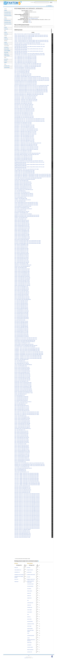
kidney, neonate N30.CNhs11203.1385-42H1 (22, 298)
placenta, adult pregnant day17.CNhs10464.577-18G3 (24, 392)
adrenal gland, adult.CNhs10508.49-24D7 (21, 180)
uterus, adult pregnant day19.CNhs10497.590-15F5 (23, 468)
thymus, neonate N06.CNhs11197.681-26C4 (22, 454)
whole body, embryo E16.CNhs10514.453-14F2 (22, 492)
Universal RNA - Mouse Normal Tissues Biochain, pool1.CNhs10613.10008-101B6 (28, 178)
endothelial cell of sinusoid (19, 574)
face (28, 614)
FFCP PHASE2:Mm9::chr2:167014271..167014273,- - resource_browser (11, 2)
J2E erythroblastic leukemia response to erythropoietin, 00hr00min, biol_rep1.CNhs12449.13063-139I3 (32, 77)
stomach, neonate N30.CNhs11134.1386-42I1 (22, 427)
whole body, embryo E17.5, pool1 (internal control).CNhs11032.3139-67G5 (27, 514)
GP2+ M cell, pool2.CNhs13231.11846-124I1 (22, 71)
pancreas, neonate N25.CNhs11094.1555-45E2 (22, 378)
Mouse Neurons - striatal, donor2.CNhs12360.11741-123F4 (24, 140)
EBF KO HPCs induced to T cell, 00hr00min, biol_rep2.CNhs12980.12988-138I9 (28, 66)
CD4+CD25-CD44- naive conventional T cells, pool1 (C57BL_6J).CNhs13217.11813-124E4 (29, 53)
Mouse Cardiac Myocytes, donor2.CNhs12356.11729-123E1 (24, 109)
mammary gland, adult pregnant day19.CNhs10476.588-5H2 (25, 341)
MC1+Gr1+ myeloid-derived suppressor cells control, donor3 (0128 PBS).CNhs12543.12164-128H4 (31, 91)
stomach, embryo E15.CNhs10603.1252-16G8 (22, 418)
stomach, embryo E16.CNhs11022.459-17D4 (22, 419)
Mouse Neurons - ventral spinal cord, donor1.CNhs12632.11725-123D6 (26, 146)
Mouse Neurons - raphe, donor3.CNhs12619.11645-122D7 (24, 137)
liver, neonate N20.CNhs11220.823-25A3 (21, 316)
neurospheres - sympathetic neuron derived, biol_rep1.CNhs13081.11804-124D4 (28, 355)
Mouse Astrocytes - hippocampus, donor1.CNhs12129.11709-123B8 (26, 99)
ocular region (29, 609)
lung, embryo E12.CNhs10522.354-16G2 (21, 321)
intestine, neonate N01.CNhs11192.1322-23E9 (22, 277)
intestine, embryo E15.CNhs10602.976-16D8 (22, 271)
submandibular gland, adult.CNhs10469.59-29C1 (23, 428)
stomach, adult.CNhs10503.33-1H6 (20, 415)
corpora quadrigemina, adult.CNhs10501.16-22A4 (23, 206)
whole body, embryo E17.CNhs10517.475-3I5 (22, 530)
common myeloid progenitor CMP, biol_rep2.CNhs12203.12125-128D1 (26, 203)
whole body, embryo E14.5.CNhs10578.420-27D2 (23, 489)
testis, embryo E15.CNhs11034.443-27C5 (21, 432)
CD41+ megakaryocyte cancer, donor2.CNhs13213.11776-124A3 (25, 57)
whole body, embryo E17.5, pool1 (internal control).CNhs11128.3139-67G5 (27, 521)
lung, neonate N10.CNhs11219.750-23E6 (21, 332)
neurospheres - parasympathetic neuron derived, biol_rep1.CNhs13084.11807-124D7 (29, 351)
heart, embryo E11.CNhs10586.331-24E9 (21, 244)
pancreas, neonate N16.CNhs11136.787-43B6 (22, 377)
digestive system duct (31, 579)
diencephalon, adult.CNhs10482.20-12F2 (21, 212)
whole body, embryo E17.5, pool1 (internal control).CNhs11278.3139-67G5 (27, 528)
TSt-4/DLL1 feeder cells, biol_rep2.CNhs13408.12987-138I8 (24, 171)
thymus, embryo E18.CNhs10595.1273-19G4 (22, 450)
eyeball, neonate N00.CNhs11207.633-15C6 (22, 225)
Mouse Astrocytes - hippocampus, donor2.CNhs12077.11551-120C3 (26, 100)
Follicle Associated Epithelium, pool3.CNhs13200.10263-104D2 (25, 68)
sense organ (29, 626)
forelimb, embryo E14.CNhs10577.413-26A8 (22, 234)
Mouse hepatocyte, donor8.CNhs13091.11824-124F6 (23, 159)
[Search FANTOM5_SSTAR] (42, 2)
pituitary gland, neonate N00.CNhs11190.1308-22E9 (23, 390)
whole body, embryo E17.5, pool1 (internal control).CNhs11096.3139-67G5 (27, 519)
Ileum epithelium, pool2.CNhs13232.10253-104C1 (23, 75)
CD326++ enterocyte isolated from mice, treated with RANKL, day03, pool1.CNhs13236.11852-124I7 (31, 40)
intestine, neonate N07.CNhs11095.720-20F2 (22, 280)
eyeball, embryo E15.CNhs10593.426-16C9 (22, 222)
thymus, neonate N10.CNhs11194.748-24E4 (22, 456)
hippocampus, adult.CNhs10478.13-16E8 (21, 263)
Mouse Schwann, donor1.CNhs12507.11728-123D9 (23, 150)
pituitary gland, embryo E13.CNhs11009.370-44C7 (23, 383)
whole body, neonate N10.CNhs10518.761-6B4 (22, 537)
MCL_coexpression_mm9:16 (33, 18)
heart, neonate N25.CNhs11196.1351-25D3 (22, 261)
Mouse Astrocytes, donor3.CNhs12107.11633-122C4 (23, 103)
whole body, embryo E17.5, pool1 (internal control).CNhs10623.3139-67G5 (27, 501)
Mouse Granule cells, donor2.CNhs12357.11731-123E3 (24, 113)
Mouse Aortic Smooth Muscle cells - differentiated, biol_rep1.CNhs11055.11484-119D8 (29, 93)
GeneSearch (32, 2)
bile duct (28, 567)
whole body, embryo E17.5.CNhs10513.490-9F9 (23, 529)
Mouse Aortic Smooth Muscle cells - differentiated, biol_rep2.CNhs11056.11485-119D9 (29, 94)
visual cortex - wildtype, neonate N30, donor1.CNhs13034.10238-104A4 (27, 478)
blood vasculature (30, 649)
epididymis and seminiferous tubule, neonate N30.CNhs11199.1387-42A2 (27, 216)
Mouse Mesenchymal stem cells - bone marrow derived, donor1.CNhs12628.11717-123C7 (29, 118)
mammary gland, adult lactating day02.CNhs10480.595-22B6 (25, 340)
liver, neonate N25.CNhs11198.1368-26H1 (22, 317)
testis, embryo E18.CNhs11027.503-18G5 (21, 436)
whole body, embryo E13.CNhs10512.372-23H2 (22, 488)
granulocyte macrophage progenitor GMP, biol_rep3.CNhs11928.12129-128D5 (28, 243)
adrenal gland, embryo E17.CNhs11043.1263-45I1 (23, 184)
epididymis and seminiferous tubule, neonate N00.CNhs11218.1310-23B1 (27, 215)
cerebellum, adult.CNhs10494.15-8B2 (21, 198)
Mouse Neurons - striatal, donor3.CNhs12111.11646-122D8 (24, 141)
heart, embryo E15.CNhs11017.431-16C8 (21, 249)
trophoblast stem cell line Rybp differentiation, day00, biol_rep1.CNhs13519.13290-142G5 (30, 465)
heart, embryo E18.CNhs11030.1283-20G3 (22, 253)
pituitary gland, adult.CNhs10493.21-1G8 (21, 381)
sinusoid (28, 576)
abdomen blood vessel (31, 574)
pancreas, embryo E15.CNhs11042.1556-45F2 (22, 368)
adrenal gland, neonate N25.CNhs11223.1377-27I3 (23, 188)
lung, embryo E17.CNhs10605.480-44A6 (21, 326)
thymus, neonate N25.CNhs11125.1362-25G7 (22, 459)
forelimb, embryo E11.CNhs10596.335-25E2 (22, 230)
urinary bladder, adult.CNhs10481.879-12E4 (22, 466)
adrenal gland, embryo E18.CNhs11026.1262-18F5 (23, 185)
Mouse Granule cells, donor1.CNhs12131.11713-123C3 (24, 112)
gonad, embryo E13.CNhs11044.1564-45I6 (22, 239)
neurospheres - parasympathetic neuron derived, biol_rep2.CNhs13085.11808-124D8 (29, 353)
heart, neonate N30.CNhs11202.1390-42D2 (22, 262)
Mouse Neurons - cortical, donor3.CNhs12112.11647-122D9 (24, 127)
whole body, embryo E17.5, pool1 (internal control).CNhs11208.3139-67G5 (27, 524)
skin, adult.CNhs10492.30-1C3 (20, 395)
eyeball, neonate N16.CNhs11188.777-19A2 (22, 229)
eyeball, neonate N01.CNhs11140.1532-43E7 (22, 226)
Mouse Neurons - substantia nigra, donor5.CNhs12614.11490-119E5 (26, 144)
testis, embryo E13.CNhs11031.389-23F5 (21, 431)
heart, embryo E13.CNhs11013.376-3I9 (21, 247)
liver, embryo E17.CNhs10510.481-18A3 (21, 307)
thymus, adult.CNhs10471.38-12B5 (20, 443)
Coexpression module (7, 22)
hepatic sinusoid (30, 569)
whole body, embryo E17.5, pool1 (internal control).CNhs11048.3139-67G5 (27, 515)
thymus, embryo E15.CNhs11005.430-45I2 (22, 446)
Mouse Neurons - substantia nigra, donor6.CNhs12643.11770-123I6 (26, 145)
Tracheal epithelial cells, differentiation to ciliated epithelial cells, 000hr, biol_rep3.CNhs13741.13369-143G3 (33, 176)
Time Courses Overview (7, 15)
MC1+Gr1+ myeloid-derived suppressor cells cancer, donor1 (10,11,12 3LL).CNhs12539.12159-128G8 (32, 85)
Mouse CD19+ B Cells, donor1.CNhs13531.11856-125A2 (24, 104)
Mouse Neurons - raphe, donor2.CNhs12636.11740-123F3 (24, 136)
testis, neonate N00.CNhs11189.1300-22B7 (22, 437)
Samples (5, 10)
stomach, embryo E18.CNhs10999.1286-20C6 (22, 422)
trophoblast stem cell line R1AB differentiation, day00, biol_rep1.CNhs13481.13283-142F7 (30, 464)
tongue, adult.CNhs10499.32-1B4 (20, 461)
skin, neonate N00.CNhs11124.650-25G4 (21, 396)
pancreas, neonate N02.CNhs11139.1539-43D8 (22, 376)
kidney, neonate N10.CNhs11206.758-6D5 (22, 294)
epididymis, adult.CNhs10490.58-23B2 (21, 217)
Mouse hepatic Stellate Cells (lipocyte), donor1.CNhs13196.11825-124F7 (27, 154)
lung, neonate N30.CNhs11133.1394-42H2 (22, 336)
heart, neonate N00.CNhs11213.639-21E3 (22, 254)
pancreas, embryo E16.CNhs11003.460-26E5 (22, 369)
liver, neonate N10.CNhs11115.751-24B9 (21, 314)
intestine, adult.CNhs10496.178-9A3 (21, 267)
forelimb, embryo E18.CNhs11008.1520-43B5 (22, 238)
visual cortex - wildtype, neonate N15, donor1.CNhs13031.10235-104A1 (27, 473)
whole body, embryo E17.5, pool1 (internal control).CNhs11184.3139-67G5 (27, 523)
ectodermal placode (30, 635)
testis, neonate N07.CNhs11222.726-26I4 (21, 438)
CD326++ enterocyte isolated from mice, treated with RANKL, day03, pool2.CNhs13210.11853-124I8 (31, 41)
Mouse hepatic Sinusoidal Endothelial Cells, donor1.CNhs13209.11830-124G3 (27, 153)
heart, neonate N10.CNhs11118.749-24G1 (22, 257)
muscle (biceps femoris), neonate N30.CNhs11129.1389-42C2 (25, 346)
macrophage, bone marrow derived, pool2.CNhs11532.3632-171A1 (26, 339)
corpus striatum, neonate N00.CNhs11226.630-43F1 (23, 208)
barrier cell (16, 579)
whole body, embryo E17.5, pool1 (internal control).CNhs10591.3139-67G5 (27, 498)
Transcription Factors (7, 20)
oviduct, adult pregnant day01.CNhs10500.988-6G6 (23, 364)
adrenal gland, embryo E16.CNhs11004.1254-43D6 (23, 183)
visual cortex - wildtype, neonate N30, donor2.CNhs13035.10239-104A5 (27, 479)
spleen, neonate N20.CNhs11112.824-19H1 (22, 409)
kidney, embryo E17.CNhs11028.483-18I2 (21, 290)
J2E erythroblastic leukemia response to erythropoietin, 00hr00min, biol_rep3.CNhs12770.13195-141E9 (32, 80)
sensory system (30, 628)
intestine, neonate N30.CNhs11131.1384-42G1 (22, 285)
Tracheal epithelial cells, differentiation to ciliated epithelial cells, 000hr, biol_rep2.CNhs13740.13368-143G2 (33, 175)
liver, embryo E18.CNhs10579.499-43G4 (21, 308)
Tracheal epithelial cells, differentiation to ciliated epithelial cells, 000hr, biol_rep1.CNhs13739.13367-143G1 (33, 174)
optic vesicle (29, 619)
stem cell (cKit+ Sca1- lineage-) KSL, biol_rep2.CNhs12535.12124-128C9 (27, 413)
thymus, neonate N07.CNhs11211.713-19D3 (22, 455)
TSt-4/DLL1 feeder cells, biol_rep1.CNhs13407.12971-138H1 (25, 170)
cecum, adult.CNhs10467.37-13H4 (20, 197)
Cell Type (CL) (6, 47)
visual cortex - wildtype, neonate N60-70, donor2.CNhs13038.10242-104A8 (27, 483)
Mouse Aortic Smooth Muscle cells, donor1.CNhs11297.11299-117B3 (26, 95)
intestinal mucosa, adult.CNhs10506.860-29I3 (22, 266)
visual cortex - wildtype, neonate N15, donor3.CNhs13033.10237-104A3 (27, 475)
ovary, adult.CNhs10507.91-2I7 (20, 360)
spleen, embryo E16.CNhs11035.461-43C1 (22, 405)
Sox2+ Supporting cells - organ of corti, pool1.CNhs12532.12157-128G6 (27, 169)
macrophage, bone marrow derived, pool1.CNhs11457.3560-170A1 (26, 337)
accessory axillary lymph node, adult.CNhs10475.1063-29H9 (25, 179)
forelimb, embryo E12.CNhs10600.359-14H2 (22, 231)
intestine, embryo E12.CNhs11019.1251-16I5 (22, 268)
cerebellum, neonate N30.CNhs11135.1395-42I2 (23, 199)
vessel (28, 637)
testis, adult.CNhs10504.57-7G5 (20, 429)
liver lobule (29, 588)
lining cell (16, 567)
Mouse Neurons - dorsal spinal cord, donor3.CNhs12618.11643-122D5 (26, 130)
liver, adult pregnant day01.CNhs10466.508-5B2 (23, 299)
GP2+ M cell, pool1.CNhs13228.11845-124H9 (22, 70)
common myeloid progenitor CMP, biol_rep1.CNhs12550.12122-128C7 (26, 202)
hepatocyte (16, 581)
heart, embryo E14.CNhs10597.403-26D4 (21, 248)
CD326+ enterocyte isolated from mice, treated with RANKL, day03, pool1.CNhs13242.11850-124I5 (31, 35)
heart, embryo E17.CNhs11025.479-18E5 (21, 252)
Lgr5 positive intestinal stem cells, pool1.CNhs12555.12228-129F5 (26, 81)
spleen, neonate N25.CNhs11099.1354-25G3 (22, 410)
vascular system (30, 647)
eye (28, 600)
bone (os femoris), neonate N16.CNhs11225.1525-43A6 (24, 194)
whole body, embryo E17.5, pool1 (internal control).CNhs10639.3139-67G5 (27, 502)
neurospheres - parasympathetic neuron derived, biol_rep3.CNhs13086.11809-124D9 (29, 354)
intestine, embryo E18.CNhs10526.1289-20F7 (22, 275)
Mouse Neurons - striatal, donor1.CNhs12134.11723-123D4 (24, 139)
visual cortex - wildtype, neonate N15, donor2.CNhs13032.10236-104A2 (27, 474)
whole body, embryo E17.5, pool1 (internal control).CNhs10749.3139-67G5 (27, 506)
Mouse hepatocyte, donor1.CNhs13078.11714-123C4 (23, 155)
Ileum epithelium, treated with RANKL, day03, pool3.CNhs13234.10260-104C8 (28, 76)
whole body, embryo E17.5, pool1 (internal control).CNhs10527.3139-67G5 (27, 497)
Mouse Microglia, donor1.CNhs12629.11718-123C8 (23, 122)
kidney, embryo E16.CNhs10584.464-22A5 (22, 289)
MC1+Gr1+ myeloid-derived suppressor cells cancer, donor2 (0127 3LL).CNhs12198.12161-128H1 (31, 86)
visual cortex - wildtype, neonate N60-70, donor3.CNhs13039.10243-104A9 (27, 484)
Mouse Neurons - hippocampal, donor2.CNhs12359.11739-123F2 (25, 132)
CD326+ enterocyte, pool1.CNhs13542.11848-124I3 (23, 37)
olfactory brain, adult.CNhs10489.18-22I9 (21, 359)
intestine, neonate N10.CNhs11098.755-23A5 (22, 281)
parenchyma (29, 572)
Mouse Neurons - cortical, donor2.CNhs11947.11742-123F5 (24, 126)
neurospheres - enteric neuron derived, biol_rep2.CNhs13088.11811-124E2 (27, 349)
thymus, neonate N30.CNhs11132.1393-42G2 (22, 460)
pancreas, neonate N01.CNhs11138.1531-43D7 (22, 374)
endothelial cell (17, 572)
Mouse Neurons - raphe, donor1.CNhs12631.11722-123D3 (24, 135)
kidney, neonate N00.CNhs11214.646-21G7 (22, 293)
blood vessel (29, 642)
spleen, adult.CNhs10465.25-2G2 (20, 404)
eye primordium (30, 621)
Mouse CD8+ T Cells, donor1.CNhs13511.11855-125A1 (24, 107)
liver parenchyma (30, 586)
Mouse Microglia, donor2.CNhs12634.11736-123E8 (23, 123)
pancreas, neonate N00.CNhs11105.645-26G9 (22, 373)
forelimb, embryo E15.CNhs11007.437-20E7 (22, 235)
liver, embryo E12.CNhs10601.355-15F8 (21, 300)
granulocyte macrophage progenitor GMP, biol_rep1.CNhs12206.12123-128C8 (28, 240)
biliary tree (29, 593)
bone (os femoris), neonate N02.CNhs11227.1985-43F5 (24, 193)
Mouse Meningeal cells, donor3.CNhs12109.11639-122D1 (24, 117)
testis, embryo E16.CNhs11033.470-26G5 (21, 433)
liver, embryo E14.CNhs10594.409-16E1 (21, 303)
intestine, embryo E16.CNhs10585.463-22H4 (22, 272)
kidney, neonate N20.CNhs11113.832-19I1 (22, 295)
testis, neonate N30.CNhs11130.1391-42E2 (22, 442)
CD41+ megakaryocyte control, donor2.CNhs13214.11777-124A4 (25, 61)
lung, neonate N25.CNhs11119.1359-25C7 (22, 335)
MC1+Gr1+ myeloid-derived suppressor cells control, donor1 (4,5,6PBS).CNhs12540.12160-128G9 (31, 89)
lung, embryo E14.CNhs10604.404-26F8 (21, 322)
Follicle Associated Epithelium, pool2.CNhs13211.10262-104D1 (25, 67)
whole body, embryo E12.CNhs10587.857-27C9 (22, 487)
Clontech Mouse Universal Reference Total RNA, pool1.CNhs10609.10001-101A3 (28, 63)
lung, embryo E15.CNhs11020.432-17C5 (21, 323)
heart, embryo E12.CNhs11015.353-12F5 (21, 245)
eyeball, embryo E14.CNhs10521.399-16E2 (22, 221)
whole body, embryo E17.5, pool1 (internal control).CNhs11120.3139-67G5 (27, 520)
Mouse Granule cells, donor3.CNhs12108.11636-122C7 (24, 114)
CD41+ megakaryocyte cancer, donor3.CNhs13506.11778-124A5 (25, 58)
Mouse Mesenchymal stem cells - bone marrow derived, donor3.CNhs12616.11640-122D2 (30, 121)
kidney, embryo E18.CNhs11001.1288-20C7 (22, 291)
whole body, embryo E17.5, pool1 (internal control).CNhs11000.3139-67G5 (27, 511)
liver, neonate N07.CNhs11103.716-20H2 (21, 313)
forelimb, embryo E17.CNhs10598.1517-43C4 (22, 236)
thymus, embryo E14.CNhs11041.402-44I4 (22, 445)
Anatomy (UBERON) (7, 50)
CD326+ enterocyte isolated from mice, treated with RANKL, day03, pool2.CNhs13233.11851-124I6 (31, 36)
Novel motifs (6, 52)
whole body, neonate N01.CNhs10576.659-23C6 (23, 534)
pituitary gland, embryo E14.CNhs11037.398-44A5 (23, 385)
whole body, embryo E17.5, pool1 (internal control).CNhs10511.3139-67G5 (27, 496)
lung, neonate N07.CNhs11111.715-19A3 (21, 331)
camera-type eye (30, 602)
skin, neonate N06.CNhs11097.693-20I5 (21, 399)
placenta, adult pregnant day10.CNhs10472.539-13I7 (23, 391)
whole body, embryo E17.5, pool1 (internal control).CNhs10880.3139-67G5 (27, 510)
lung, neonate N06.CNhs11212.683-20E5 (21, 330)
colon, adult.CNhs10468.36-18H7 (20, 201)
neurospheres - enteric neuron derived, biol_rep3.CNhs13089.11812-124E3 (27, 350)
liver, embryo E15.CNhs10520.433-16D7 (21, 304)
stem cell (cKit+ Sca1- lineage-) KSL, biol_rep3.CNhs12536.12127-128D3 (27, 414)
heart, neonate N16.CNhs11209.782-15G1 (22, 258)
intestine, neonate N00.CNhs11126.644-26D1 (22, 276)
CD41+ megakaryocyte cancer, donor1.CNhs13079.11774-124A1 (25, 56)
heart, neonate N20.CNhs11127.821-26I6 (21, 259)
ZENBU (30, 22)
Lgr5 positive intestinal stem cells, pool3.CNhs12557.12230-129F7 (26, 84)
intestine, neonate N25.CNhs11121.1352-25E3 (22, 284)
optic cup (28, 616)
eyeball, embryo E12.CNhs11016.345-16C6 (22, 220)
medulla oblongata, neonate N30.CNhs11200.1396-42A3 (24, 344)
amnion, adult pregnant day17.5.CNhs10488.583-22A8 (24, 189)
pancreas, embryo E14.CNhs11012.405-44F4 (22, 367)
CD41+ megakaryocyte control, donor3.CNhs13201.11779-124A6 (25, 62)
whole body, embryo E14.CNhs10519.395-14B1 (22, 491)
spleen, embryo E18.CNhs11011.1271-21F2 (22, 406)
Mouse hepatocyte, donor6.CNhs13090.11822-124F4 (23, 158)
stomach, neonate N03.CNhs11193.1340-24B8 (22, 423)
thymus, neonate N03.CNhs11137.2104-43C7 (22, 452)
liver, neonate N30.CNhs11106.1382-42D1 (22, 318)
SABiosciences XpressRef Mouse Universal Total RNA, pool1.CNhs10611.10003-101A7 (29, 160)
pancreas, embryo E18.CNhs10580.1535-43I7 (22, 372)
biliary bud (29, 595)
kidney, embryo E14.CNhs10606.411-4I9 (21, 286)
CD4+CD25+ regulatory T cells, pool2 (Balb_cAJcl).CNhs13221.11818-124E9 (27, 42)
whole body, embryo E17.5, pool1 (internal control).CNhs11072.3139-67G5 (27, 516)
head (28, 633)
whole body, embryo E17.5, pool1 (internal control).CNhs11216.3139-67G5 (27, 525)
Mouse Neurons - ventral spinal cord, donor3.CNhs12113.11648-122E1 (26, 149)
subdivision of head (30, 623)
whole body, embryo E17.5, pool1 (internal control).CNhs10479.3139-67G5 (27, 493)
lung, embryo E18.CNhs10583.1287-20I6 (21, 327)
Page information (6, 67)
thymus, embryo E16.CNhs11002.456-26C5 (22, 447)
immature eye (29, 607)
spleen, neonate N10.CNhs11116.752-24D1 (22, 408)
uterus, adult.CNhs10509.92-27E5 (20, 469)
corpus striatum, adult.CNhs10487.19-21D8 (22, 207)
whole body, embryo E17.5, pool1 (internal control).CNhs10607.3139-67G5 (27, 500)
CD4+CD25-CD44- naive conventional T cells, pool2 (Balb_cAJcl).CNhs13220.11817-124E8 (30, 54)
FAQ (28, 655)
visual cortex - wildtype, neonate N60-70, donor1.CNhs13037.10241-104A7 (27, 482)
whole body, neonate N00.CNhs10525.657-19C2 (23, 533)
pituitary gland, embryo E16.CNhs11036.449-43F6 (23, 387)
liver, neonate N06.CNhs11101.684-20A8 (21, 312)
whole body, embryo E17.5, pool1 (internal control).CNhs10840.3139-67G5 (27, 507)
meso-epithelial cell (18, 569)
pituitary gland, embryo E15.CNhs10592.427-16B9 (23, 386)
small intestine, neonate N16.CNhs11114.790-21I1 (23, 401)
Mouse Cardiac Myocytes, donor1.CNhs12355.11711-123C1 (24, 108)
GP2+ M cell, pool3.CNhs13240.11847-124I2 (22, 72)
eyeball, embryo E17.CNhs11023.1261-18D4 (22, 224)
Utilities (5, 62)
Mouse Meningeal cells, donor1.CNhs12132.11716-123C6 (24, 116)
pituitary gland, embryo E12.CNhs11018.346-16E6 (23, 382)
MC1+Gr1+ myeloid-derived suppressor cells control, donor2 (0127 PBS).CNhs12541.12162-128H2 (31, 90)
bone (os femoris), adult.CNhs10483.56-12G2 (22, 192)
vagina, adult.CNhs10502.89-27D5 (20, 470)
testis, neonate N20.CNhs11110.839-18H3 (22, 441)
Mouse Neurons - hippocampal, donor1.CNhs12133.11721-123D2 (25, 131)
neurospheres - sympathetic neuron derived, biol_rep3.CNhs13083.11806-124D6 (28, 358)
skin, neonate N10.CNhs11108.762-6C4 (21, 400)
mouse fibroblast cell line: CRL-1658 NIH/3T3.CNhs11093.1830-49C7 (26, 345)
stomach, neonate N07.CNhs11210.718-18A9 (22, 424)
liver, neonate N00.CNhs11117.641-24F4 (21, 309)
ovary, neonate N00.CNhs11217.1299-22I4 (22, 363)
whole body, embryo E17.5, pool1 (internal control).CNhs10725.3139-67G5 (27, 505)
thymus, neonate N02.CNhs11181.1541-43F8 (22, 451)
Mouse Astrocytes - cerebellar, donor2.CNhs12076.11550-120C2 (25, 98)
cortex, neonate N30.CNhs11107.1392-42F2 (22, 211)
